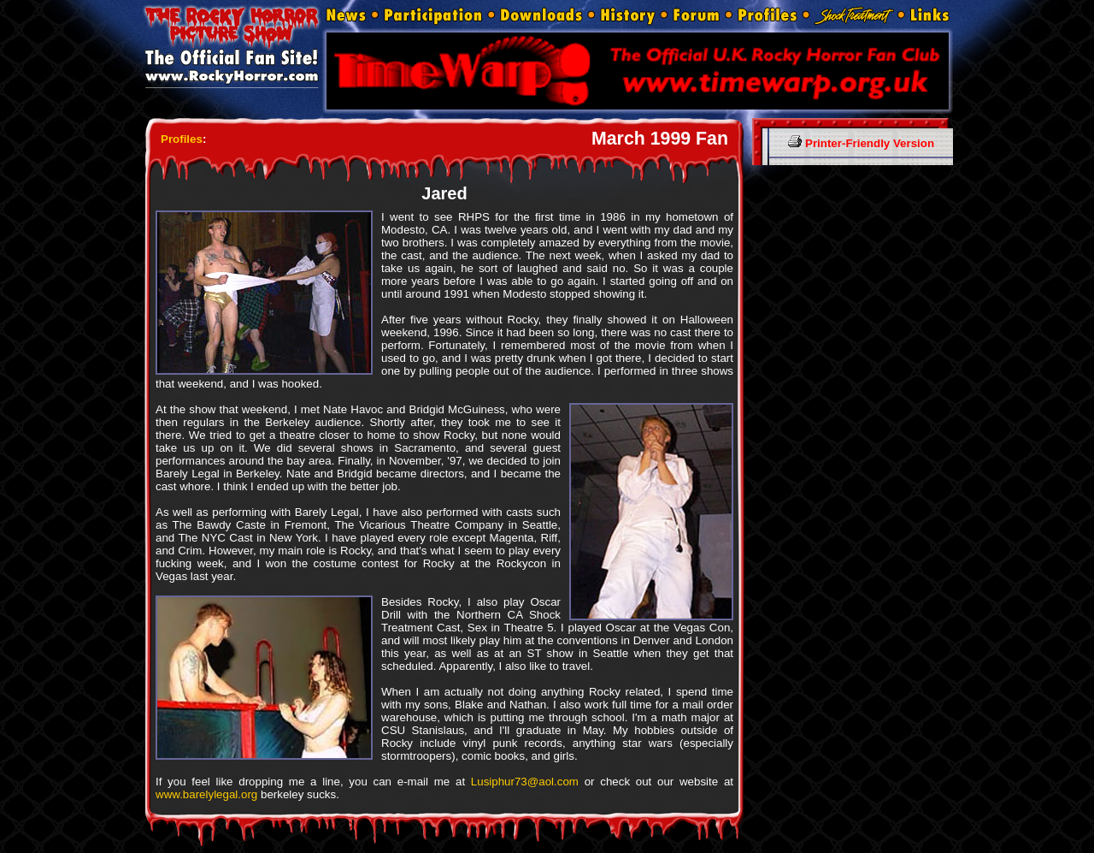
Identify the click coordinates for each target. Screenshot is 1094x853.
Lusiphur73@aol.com (525, 781)
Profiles (182, 139)
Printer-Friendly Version (861, 143)
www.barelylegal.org (206, 794)
